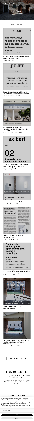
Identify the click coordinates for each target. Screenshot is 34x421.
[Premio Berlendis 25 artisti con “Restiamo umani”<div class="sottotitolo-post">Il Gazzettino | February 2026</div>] (17, 220)
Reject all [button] (9, 415)
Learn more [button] (17, 418)
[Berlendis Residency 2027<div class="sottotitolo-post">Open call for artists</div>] (17, 291)
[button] (32, 399)
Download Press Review (17, 358)
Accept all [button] (25, 415)
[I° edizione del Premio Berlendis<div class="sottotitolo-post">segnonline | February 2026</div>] (17, 186)
